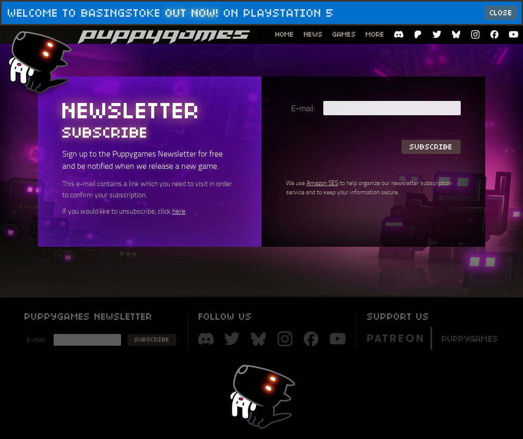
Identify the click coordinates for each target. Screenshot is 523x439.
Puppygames (432, 337)
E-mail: (303, 108)
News (313, 34)
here (178, 211)
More (375, 34)
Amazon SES (322, 182)
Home (284, 34)
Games (344, 34)
